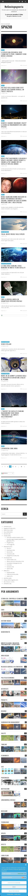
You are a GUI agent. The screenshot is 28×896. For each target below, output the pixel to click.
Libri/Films (6, 577)
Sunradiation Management (13, 562)
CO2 (8, 564)
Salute (8, 575)
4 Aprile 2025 (4, 58)
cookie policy (17, 894)
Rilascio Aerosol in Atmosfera (14, 561)
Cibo (8, 548)
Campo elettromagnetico (10, 579)
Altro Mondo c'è (7, 581)
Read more (4, 65)
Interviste (6, 533)
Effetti (5, 570)
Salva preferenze (14, 891)
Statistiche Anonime (14, 883)
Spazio (2, 50)
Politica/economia (11, 574)
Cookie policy (10, 894)
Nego (14, 887)
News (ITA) (6, 530)
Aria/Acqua (9, 549)
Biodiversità (9, 572)
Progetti (9, 542)
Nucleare (9, 566)
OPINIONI (6, 526)
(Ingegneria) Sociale (11, 555)
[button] (26, 865)
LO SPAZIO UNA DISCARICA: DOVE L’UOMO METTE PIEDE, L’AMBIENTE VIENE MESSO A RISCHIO (14, 54)
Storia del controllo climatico (14, 537)
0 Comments (23, 65)
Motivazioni (6, 546)
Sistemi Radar (10, 559)
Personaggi (9, 544)
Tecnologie (6, 557)
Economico (9, 553)
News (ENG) (7, 531)
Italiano (5, 473)
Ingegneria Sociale (8, 528)
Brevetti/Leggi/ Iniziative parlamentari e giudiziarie (10, 643)
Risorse (8, 551)
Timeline (6, 535)
